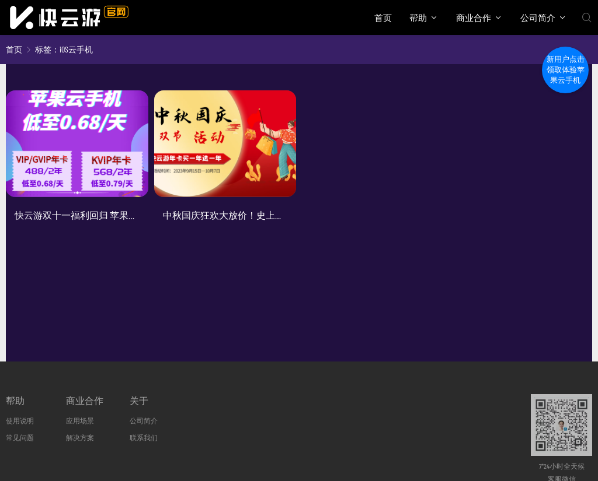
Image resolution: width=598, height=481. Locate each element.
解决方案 (80, 437)
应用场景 (80, 420)
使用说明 (20, 420)
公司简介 (537, 17)
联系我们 (144, 437)
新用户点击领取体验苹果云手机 (566, 70)
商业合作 (473, 17)
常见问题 (20, 437)
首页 (383, 17)
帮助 (418, 17)
